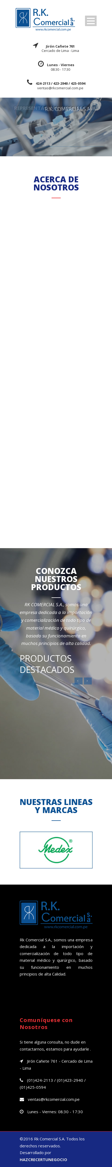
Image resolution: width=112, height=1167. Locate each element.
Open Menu (91, 21)
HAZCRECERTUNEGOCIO (43, 1159)
